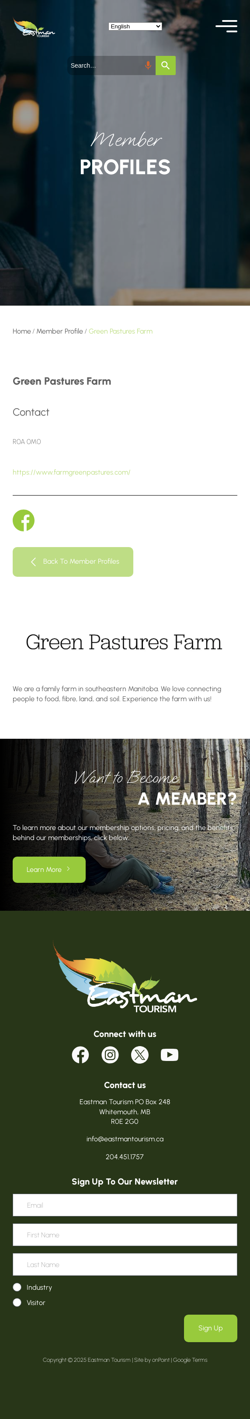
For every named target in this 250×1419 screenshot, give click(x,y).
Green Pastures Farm (121, 331)
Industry (39, 1287)
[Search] (166, 65)
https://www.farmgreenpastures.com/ (72, 472)
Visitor (36, 1302)
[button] (226, 26)
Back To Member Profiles (81, 561)
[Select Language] (135, 26)
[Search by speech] (148, 65)
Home (22, 331)
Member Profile (59, 331)
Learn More (44, 869)
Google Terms (190, 1360)
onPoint (161, 1360)
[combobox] (111, 65)
